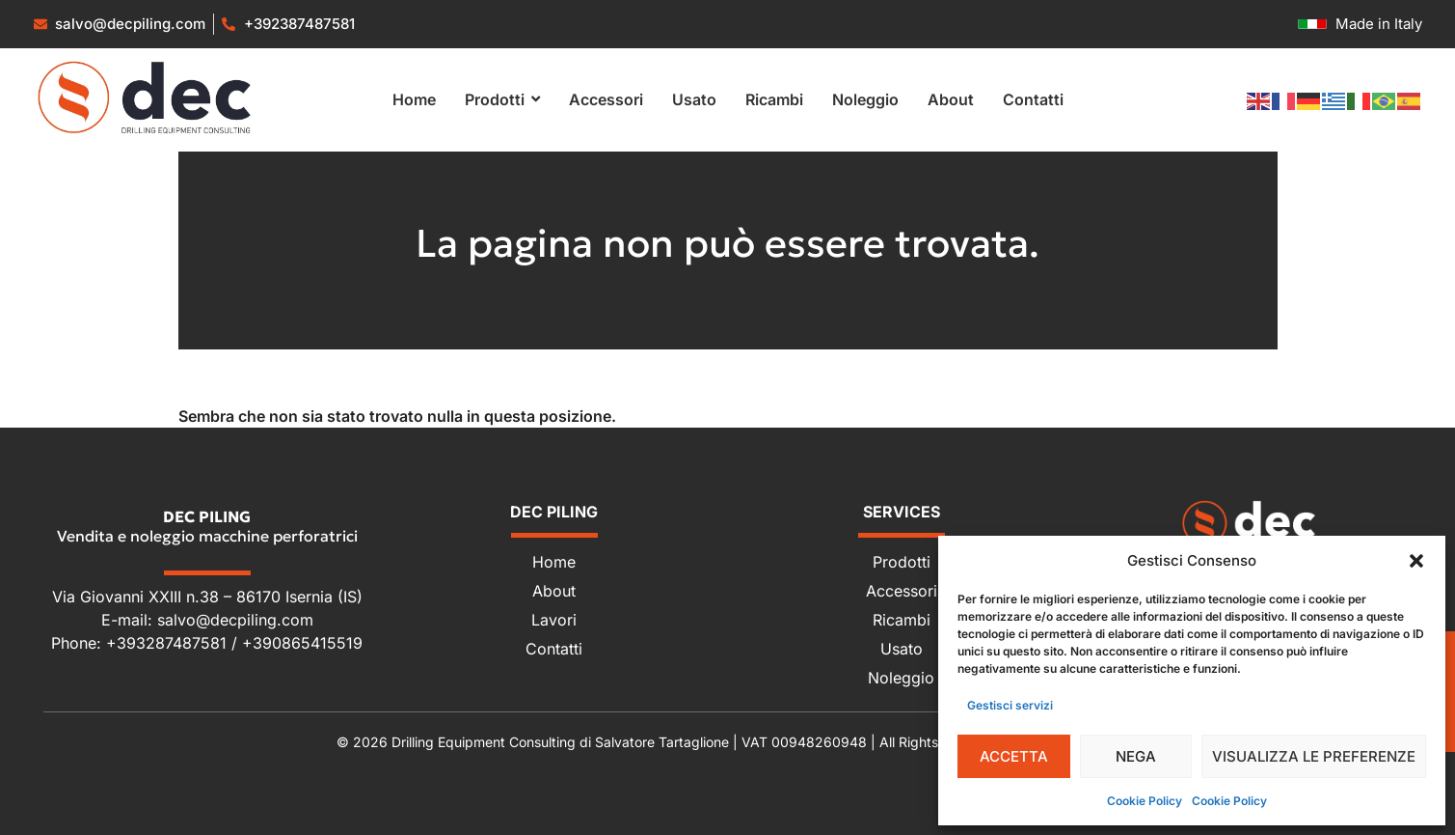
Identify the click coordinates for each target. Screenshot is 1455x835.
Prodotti (901, 561)
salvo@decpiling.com (235, 619)
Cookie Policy (1144, 800)
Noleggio (901, 677)
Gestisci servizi (1010, 705)
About (554, 590)
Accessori (901, 590)
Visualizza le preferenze (1313, 756)
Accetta (1014, 756)
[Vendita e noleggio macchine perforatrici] (145, 97)
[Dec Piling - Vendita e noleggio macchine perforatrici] (1248, 523)
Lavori (554, 619)
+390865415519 (302, 643)
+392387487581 (299, 23)
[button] (1416, 561)
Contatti (553, 648)
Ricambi (901, 619)
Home (554, 561)
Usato (901, 648)
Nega (1136, 756)
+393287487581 (168, 643)
